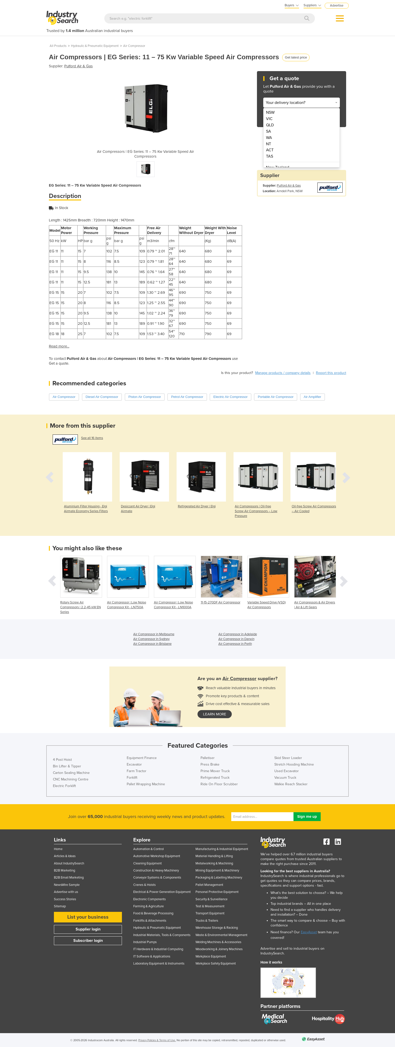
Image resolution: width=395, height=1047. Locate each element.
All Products (58, 46)
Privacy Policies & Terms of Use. (157, 1040)
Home (58, 849)
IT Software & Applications (151, 956)
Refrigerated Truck (215, 777)
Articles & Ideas (65, 856)
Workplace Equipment (210, 956)
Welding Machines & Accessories (218, 942)
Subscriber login (88, 940)
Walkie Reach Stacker (291, 784)
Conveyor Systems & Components (157, 878)
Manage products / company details (283, 373)
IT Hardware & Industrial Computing (158, 949)
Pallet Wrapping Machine (146, 784)
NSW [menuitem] (270, 112)
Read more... (59, 346)
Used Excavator (286, 771)
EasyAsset (309, 932)
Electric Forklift (64, 786)
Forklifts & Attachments (149, 921)
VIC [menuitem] (269, 118)
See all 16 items (92, 438)
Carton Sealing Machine (71, 773)
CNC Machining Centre (70, 779)
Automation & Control (148, 849)
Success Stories (65, 899)
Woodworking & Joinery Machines (219, 949)
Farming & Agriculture (148, 906)
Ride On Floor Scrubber (219, 784)
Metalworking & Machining (214, 863)
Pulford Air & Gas (78, 66)
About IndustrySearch (69, 863)
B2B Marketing (64, 870)
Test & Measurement (209, 906)
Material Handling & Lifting (214, 856)
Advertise (336, 6)
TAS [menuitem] (269, 156)
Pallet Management (209, 885)
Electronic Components (149, 899)
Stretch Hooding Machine (294, 764)
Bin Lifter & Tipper (67, 766)
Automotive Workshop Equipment (156, 856)
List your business (88, 917)
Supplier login (88, 929)
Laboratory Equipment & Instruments (158, 964)
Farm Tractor (136, 771)
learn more (214, 714)
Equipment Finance (142, 758)
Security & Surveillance (211, 899)
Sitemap (60, 906)
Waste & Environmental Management (221, 935)
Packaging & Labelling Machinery (218, 878)
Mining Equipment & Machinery (217, 870)
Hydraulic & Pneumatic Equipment (95, 46)
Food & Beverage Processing (153, 913)
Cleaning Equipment (147, 863)
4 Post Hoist (62, 760)
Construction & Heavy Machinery (156, 870)
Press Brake (210, 764)
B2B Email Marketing (69, 878)
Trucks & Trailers (206, 921)
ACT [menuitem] (270, 150)
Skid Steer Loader (288, 758)
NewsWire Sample (67, 885)
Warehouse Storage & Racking (216, 928)
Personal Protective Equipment (217, 892)
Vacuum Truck (285, 777)
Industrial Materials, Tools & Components (161, 935)
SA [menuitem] (268, 131)
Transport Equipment (209, 913)
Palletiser (208, 758)
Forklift (132, 777)
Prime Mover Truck (215, 771)
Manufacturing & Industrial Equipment (221, 849)
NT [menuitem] (268, 144)
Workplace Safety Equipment (215, 964)
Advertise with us (66, 892)
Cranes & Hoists (144, 885)
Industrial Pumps (145, 942)
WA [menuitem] (269, 137)
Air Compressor (134, 46)
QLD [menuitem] (270, 125)
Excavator (134, 764)
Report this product (331, 373)
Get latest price (296, 57)
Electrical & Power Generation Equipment (162, 892)
